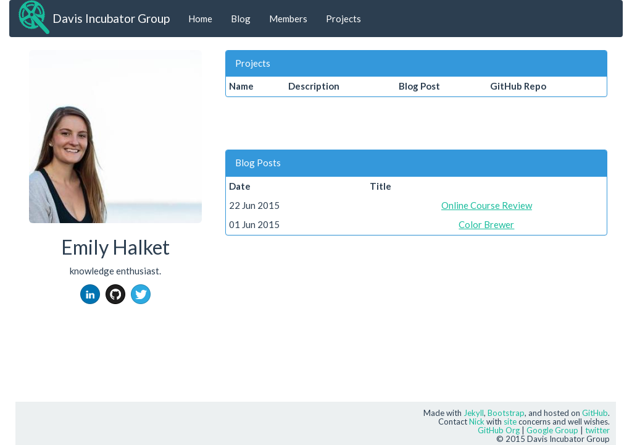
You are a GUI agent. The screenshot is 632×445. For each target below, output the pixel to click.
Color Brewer (486, 224)
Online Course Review (486, 205)
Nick (476, 421)
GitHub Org (499, 430)
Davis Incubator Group (111, 18)
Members (288, 18)
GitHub (595, 413)
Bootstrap (506, 413)
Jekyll (474, 413)
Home (200, 18)
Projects (343, 18)
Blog (241, 18)
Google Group (552, 430)
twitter (597, 430)
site (510, 421)
